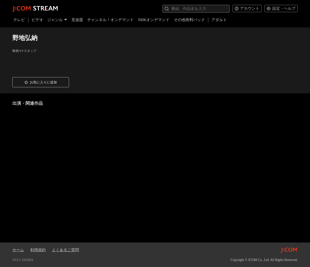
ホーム (18, 250)
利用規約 (38, 250)
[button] (40, 82)
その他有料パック (189, 20)
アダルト (219, 20)
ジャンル (57, 20)
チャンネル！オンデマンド (110, 20)
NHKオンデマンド (154, 20)
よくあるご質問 (65, 250)
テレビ (19, 20)
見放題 (77, 20)
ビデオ (37, 20)
